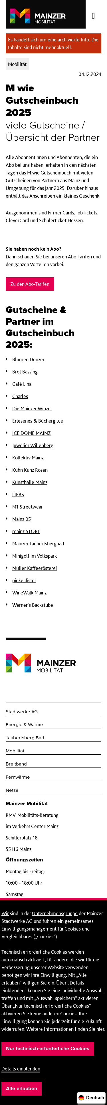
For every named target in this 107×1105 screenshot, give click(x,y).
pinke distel (24, 580)
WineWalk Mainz (29, 593)
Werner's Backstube (32, 605)
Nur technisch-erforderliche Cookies (47, 1048)
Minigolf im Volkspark (34, 556)
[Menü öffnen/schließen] (93, 14)
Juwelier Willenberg (32, 445)
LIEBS (18, 494)
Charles (20, 396)
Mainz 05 (21, 519)
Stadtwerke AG (22, 712)
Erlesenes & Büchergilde (37, 421)
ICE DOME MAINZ (31, 433)
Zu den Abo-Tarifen (29, 284)
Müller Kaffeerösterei (34, 568)
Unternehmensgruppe (55, 913)
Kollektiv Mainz (28, 458)
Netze (12, 790)
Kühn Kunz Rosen (30, 470)
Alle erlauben (21, 1088)
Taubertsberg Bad (25, 738)
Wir (5, 913)
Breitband (16, 764)
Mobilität (15, 751)
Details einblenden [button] (20, 1069)
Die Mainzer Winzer (32, 408)
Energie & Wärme (24, 724)
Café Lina (21, 384)
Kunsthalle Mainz (29, 482)
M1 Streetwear (27, 507)
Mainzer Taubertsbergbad (38, 544)
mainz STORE (26, 531)
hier (100, 1029)
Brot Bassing (25, 372)
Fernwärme (18, 777)
